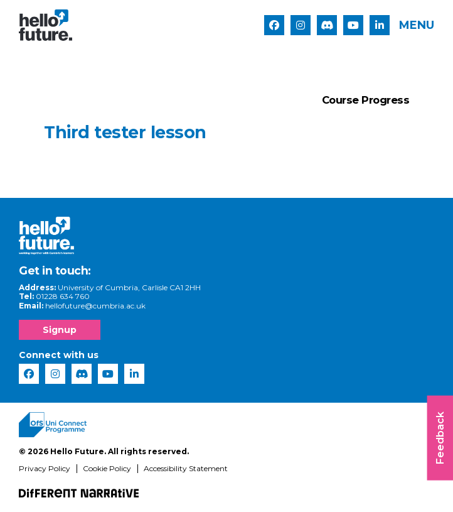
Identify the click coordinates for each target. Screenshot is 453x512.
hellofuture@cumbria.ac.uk (95, 310)
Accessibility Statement (186, 473)
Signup (60, 334)
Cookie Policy (107, 473)
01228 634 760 (63, 301)
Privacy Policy (44, 473)
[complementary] (424, 483)
